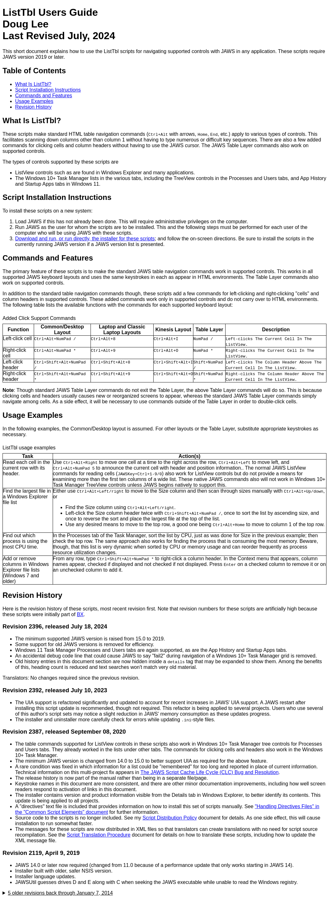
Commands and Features (43, 95)
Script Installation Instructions (48, 90)
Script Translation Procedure (99, 835)
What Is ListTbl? (33, 84)
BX (80, 614)
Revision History (33, 107)
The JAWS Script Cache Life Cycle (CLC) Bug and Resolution (209, 772)
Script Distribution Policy (170, 817)
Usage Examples (34, 101)
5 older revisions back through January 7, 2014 (60, 893)
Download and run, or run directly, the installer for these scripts (85, 238)
